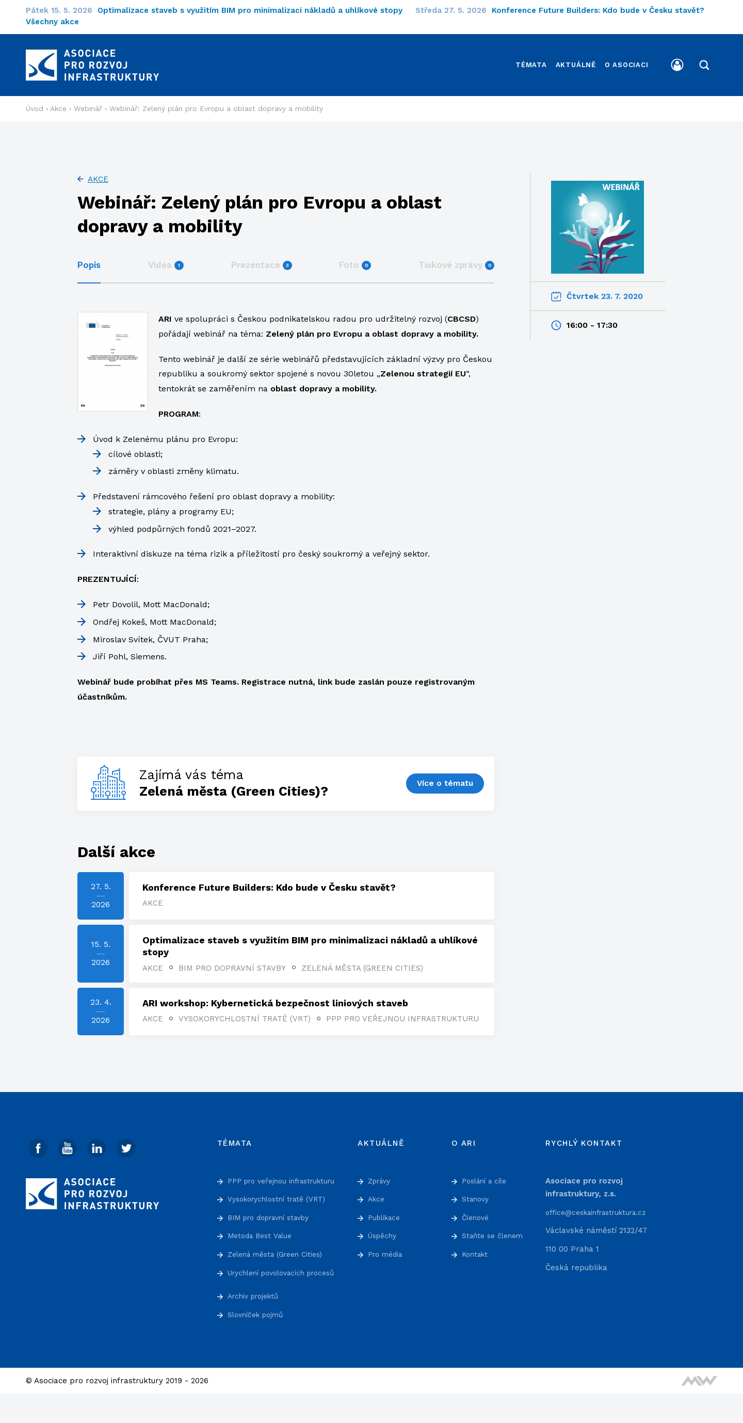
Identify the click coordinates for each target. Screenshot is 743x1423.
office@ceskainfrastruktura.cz (602, 1215)
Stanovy (477, 1201)
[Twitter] (131, 1151)
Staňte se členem (495, 1238)
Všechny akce (52, 21)
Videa (166, 254)
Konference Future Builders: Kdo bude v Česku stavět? (604, 10)
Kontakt (476, 1256)
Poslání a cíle (487, 1183)
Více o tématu (443, 773)
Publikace (386, 1220)
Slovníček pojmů (258, 1343)
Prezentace (261, 254)
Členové (477, 1220)
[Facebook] (38, 1151)
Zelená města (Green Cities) (364, 958)
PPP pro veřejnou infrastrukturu (220, 1022)
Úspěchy (384, 1238)
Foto (355, 254)
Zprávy (381, 1183)
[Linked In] (100, 1151)
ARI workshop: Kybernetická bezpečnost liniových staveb (277, 996)
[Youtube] (69, 1151)
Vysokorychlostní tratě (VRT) (247, 1012)
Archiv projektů (256, 1325)
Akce (98, 168)
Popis (89, 254)
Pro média (387, 1256)
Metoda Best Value (263, 1251)
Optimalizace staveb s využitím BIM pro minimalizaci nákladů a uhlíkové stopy (256, 10)
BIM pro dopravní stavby (234, 958)
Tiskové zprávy (456, 254)
